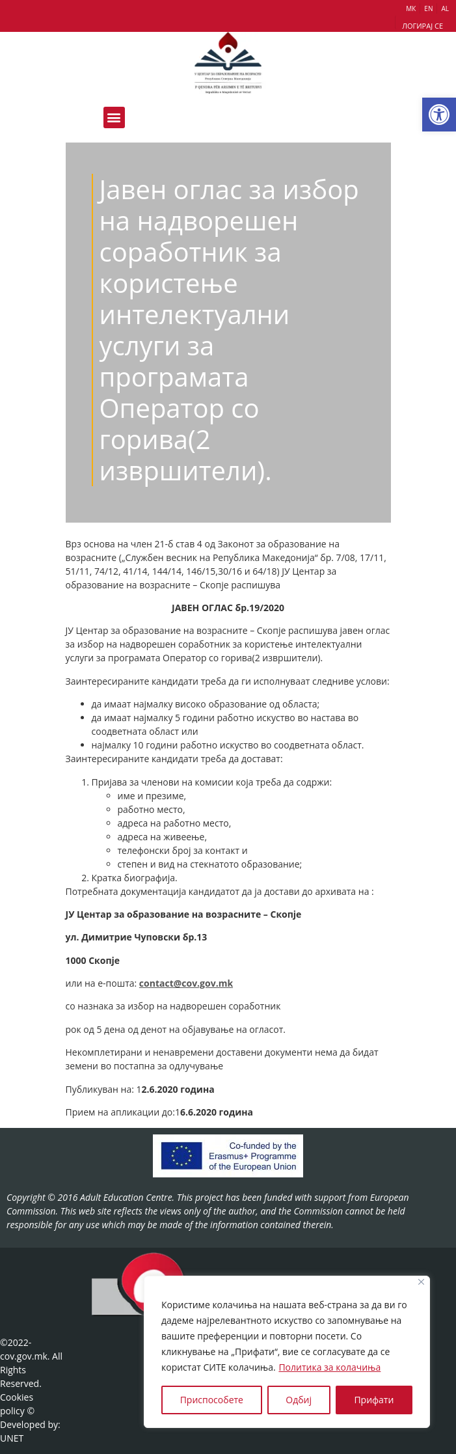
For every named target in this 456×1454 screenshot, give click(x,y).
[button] (439, 114)
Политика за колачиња (329, 1367)
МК (411, 8)
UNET (11, 1438)
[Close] (421, 1282)
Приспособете (211, 1399)
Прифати (374, 1399)
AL (445, 8)
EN (428, 8)
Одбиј (299, 1399)
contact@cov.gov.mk (186, 983)
